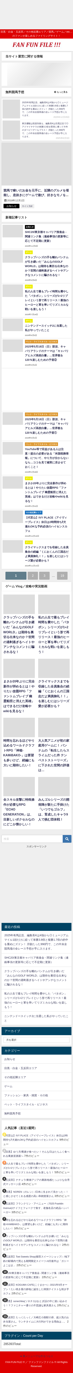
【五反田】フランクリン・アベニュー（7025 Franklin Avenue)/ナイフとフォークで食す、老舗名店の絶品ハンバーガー (36, 1208)
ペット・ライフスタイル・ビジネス (26, 1104)
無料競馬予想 (12, 1113)
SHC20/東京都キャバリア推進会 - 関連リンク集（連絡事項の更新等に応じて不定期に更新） (47, 236)
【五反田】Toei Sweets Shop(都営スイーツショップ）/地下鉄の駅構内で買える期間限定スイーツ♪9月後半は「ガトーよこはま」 (36, 1261)
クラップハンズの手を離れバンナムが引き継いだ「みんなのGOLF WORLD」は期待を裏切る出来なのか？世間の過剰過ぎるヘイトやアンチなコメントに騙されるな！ (47, 266)
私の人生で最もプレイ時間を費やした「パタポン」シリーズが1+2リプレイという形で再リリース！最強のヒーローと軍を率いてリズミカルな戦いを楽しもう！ (47, 300)
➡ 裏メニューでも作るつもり (36, 1356)
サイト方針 (27, 206)
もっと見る (61, 92)
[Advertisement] (36, 14)
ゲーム (8, 1086)
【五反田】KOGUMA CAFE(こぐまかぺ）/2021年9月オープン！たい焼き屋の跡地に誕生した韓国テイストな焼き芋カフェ (36, 1289)
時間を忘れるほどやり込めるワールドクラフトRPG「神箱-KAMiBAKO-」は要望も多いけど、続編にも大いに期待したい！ (35, 1224)
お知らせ (9, 1059)
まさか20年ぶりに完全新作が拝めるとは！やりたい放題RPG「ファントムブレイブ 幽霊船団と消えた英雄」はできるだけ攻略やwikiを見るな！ (46, 492)
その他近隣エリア (15, 1077)
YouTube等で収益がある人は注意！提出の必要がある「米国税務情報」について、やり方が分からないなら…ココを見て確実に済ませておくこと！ (47, 458)
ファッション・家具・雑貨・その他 (26, 1095)
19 (62, 575)
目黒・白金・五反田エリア (20, 1068)
